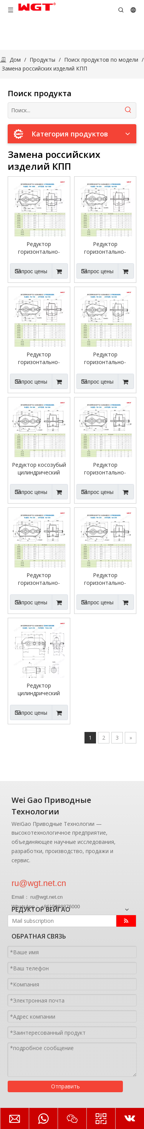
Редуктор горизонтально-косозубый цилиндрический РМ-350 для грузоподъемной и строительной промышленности (39, 579)
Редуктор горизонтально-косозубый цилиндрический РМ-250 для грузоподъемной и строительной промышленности (105, 579)
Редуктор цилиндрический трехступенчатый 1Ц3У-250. (39, 689)
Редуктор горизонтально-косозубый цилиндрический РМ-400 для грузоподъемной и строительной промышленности (105, 468)
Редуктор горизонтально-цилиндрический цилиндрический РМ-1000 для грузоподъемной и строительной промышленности (39, 248)
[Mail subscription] (60, 921)
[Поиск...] (64, 110)
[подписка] (126, 921)
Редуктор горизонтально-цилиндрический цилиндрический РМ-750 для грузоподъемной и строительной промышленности (39, 358)
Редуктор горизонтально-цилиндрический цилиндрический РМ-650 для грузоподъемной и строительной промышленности (105, 358)
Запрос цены (28, 271)
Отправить (65, 1086)
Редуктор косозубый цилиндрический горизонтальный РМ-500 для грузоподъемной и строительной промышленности (39, 468)
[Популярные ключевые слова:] (128, 110)
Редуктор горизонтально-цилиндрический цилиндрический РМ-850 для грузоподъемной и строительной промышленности (105, 248)
